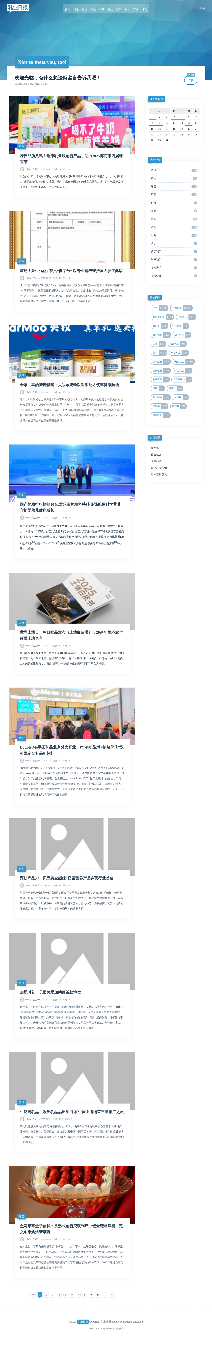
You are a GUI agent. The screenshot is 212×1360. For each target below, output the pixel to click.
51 (57, 1011)
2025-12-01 (42, 1258)
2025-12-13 (42, 169)
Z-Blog (102, 1347)
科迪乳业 (180, 326)
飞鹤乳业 (187, 317)
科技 (110, 7)
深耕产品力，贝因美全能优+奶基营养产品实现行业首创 (69, 888)
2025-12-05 (42, 526)
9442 (58, 1137)
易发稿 (155, 447)
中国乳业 (182, 308)
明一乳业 (182, 335)
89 (57, 1258)
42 (57, 400)
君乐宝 (160, 326)
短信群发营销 (159, 467)
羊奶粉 (181, 397)
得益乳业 (178, 344)
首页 (70, 7)
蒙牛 (160, 352)
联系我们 (174, 259)
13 (188, 122)
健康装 (179, 406)
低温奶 (160, 406)
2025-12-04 (42, 1137)
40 (57, 285)
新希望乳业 (163, 317)
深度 (94, 7)
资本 (126, 7)
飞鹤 (159, 388)
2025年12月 (156, 98)
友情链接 (174, 275)
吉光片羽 (120, 1347)
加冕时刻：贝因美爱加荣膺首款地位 (51, 1003)
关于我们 (174, 251)
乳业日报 (18, 8)
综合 (141, 7)
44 (57, 896)
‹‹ (33, 1313)
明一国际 (161, 397)
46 (57, 655)
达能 (159, 344)
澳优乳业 (161, 415)
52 (57, 770)
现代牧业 (161, 370)
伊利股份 (161, 361)
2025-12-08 (42, 400)
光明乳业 (184, 361)
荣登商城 (156, 461)
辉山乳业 (183, 370)
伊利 (160, 308)
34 (57, 169)
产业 (133, 7)
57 (57, 526)
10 (98, 1313)
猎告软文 (156, 454)
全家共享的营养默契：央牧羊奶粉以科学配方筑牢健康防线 (71, 393)
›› (111, 1313)
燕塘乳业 (180, 352)
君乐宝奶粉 (182, 379)
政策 (118, 7)
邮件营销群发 (159, 474)
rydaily (28, 169)
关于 (174, 243)
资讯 (78, 7)
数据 (86, 7)
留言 (191, 79)
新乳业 (176, 388)
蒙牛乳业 (161, 335)
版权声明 (174, 267)
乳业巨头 (161, 379)
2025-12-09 (42, 285)
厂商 (102, 7)
